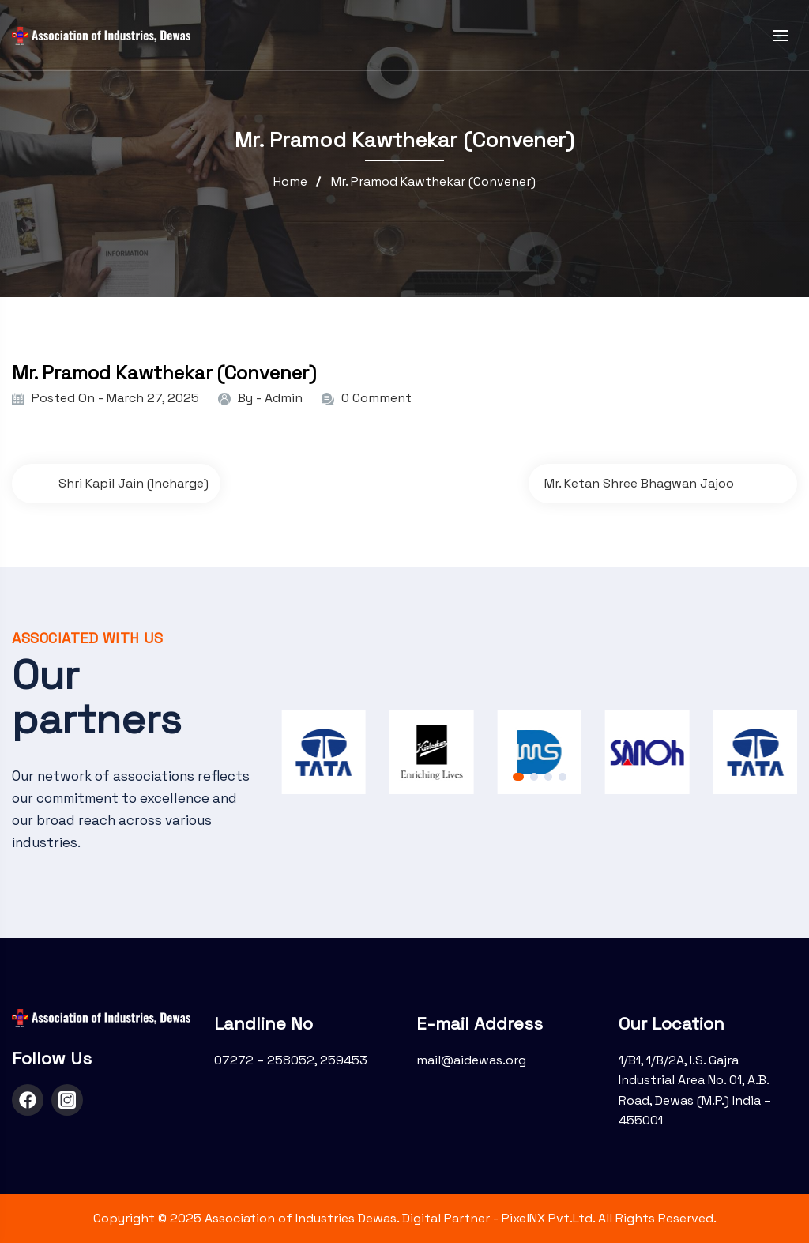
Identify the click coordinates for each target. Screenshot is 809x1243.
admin (284, 398)
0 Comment (376, 398)
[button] (518, 777)
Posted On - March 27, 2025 (115, 398)
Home (290, 181)
